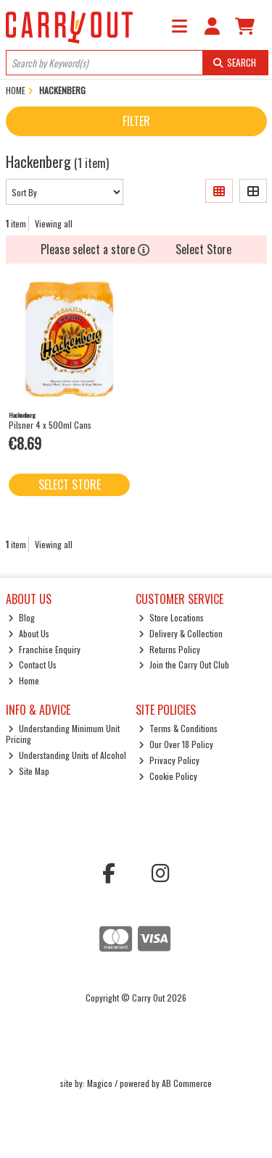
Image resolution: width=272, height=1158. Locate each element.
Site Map (28, 771)
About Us (28, 633)
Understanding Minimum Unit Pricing (63, 733)
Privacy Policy (169, 760)
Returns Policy (169, 649)
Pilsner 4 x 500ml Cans (50, 425)
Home (23, 680)
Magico (99, 1083)
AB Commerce (187, 1083)
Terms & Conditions (178, 728)
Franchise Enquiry (44, 649)
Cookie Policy (168, 776)
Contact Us (32, 664)
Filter (136, 121)
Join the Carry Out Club (184, 664)
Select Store (203, 249)
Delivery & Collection (181, 633)
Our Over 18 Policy (176, 744)
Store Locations (171, 617)
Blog (21, 617)
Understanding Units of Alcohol (67, 755)
